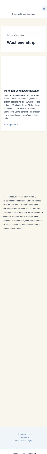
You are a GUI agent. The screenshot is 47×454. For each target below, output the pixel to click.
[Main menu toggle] (44, 8)
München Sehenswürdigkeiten (21, 90)
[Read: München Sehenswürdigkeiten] (23, 71)
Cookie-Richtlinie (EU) (23, 441)
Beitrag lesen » (11, 124)
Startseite (10, 35)
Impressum (23, 434)
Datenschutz (23, 437)
